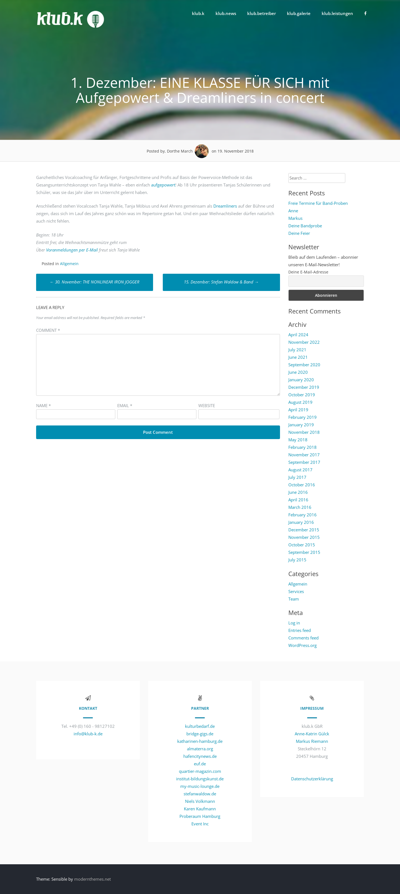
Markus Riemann (312, 741)
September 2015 (304, 552)
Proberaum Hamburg (199, 816)
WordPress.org (302, 645)
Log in (294, 623)
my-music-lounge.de (199, 786)
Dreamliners (225, 206)
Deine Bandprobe (305, 225)
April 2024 (298, 334)
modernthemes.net (92, 879)
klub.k (198, 13)
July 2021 (297, 349)
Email (124, 405)
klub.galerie (299, 13)
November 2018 (304, 432)
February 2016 (302, 514)
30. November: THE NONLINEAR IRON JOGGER (94, 282)
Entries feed (299, 630)
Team (293, 599)
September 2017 (304, 462)
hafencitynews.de (200, 756)
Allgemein (69, 263)
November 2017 (304, 454)
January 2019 (301, 424)
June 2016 (298, 492)
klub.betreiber (261, 13)
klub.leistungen (337, 13)
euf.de (200, 763)
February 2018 (302, 447)
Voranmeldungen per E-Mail (72, 250)
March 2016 (299, 507)
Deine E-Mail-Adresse (308, 272)
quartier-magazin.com (200, 771)
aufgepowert (163, 185)
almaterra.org (200, 748)
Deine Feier (299, 233)
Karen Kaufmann (200, 808)
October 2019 (301, 394)
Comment (48, 330)
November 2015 (304, 537)
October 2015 (301, 544)
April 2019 (298, 409)
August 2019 (300, 402)
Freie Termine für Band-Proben (318, 203)
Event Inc (200, 823)
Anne (293, 210)
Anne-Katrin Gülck (312, 733)
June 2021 (298, 357)
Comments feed (303, 638)
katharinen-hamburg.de (199, 741)
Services (296, 591)
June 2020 (298, 372)
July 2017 (297, 477)
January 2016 (301, 522)
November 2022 (304, 342)
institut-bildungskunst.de (200, 778)
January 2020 (301, 379)
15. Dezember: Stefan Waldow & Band (221, 282)
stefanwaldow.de (200, 793)
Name (43, 405)
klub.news (226, 13)
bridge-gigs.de (199, 733)
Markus (295, 218)
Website (206, 405)
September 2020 (304, 364)
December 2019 (303, 387)
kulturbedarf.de (200, 726)
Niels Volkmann (200, 801)
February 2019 (302, 417)
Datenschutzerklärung (312, 778)
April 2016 (298, 499)
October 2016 (301, 484)
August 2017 (300, 469)
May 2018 (298, 439)
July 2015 (297, 559)
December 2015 (303, 529)
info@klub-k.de (88, 733)
